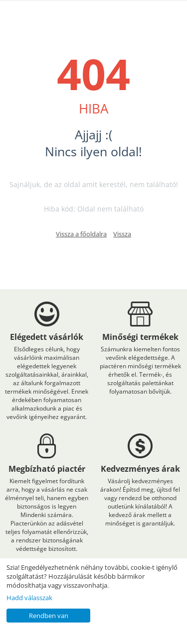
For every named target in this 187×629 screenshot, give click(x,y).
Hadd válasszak (29, 597)
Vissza (122, 233)
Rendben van (48, 615)
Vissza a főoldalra (81, 233)
